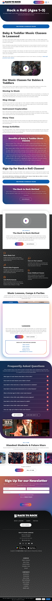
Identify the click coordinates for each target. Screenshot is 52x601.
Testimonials (26, 580)
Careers (26, 572)
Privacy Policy (34, 554)
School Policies (26, 568)
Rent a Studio (26, 586)
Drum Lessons (26, 350)
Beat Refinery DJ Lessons (26, 353)
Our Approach (25, 199)
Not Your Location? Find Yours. (26, 542)
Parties (35, 524)
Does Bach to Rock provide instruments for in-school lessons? (26, 391)
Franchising (26, 588)
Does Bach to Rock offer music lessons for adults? (26, 404)
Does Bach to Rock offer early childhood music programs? (26, 399)
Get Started (17, 417)
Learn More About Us (32, 417)
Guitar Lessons (26, 348)
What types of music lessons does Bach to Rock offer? (26, 379)
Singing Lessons (26, 352)
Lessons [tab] (10, 302)
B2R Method (26, 578)
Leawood (26, 562)
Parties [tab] (41, 302)
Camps (28, 524)
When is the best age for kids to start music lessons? (26, 395)
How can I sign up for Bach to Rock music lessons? (26, 412)
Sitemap (40, 554)
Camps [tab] (25, 302)
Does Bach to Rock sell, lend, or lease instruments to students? (26, 387)
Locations (26, 590)
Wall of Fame (30, 474)
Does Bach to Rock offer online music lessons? (26, 408)
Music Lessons (31, 339)
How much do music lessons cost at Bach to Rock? (26, 383)
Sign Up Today (39, 2)
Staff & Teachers (26, 564)
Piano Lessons (26, 346)
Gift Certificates (26, 584)
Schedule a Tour (26, 570)
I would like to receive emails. (26, 498)
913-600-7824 (26, 544)
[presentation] (26, 504)
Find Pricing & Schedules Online (26, 26)
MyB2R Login (26, 592)
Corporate (25, 576)
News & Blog (26, 582)
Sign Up (19, 244)
